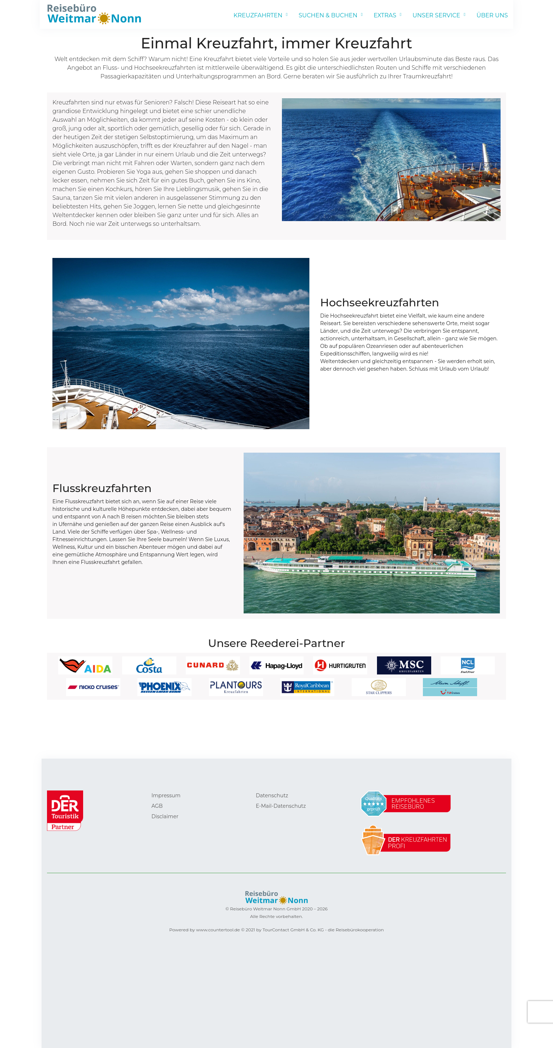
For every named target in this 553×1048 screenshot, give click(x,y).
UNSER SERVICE (436, 15)
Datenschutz (272, 795)
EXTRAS (385, 15)
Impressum (165, 795)
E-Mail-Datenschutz (281, 806)
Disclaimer (165, 816)
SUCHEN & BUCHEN (328, 15)
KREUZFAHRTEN (257, 15)
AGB (157, 806)
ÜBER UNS (492, 15)
